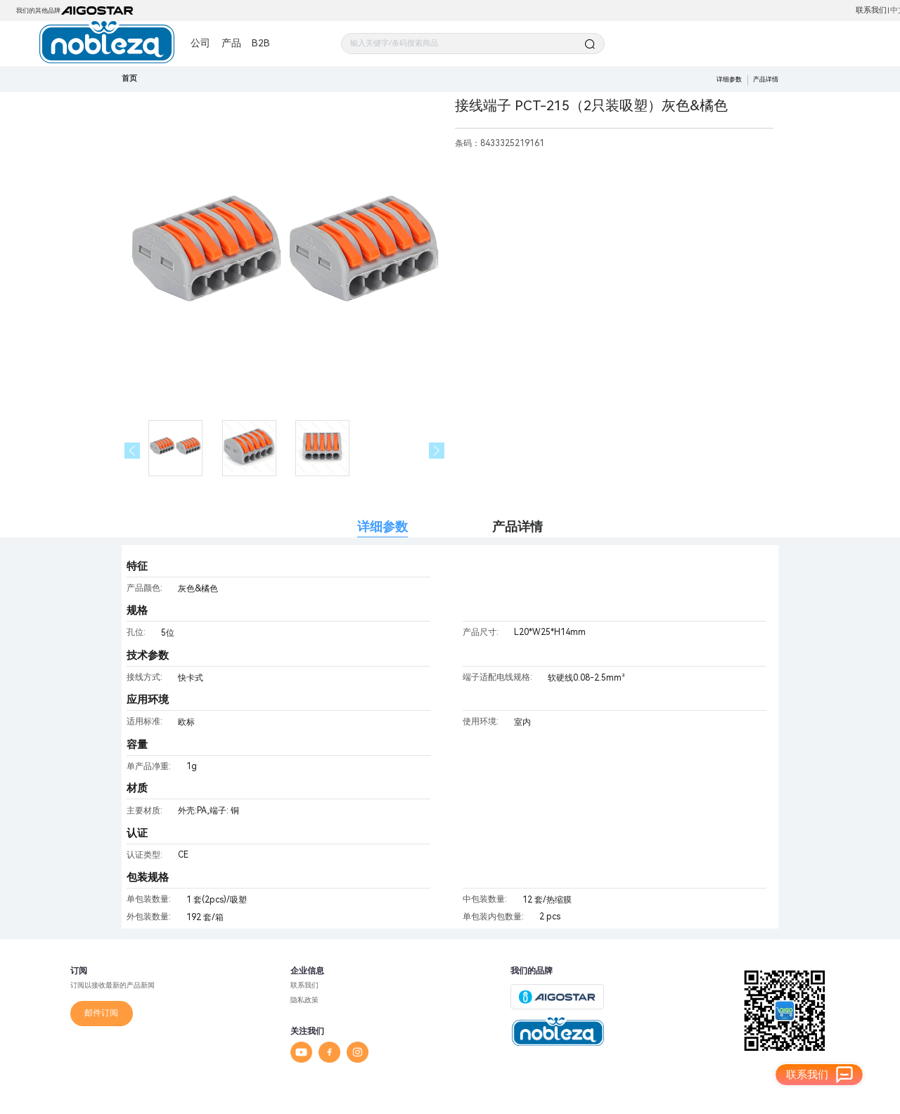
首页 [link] (129, 78)
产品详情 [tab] (517, 526)
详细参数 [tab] (382, 526)
